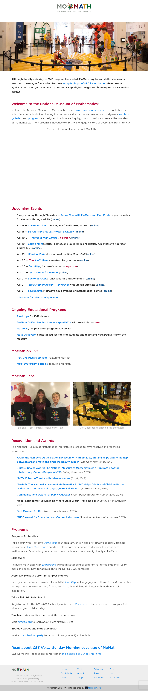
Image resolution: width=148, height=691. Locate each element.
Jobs (63, 677)
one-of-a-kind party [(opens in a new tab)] (32, 635)
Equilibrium (35, 291)
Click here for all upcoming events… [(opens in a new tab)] (38, 297)
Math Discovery (26, 335)
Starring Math (36, 254)
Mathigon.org (93, 688)
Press (96, 673)
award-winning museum (89, 110)
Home (64, 669)
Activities (115, 677)
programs (34, 118)
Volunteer (99, 677)
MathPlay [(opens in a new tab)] (70, 582)
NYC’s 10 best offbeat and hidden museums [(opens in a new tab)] (43, 478)
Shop (80, 677)
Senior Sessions (37, 225)
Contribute (66, 673)
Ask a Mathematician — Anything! (48, 285)
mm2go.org (25, 622)
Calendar (98, 669)
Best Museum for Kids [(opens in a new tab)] (30, 511)
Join (112, 673)
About (80, 673)
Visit (79, 669)
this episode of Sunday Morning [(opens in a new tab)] (81, 654)
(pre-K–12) (44, 322)
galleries (16, 118)
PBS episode (32, 358)
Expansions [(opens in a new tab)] (49, 565)
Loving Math (35, 244)
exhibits (124, 114)
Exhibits (114, 669)
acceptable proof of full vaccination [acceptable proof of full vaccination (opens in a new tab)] (84, 83)
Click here (81, 604)
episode (32, 364)
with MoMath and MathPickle (85, 215)
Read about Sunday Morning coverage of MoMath (64, 647)
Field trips (23, 316)
